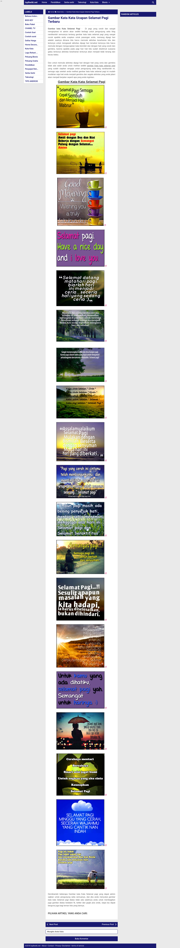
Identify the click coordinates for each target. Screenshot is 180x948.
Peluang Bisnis (31, 57)
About (44, 946)
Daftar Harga (30, 40)
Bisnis (106, 2)
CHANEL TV (30, 28)
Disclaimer (66, 946)
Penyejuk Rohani (32, 69)
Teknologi (82, 2)
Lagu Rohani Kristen (33, 53)
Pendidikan (55, 2)
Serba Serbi (30, 73)
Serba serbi (69, 2)
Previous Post (108, 924)
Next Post (53, 924)
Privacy (58, 946)
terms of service (78, 946)
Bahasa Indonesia (32, 16)
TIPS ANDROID (31, 81)
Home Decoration (32, 45)
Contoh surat (30, 36)
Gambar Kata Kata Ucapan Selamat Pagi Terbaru (78, 20)
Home (44, 2)
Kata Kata (94, 2)
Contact (51, 946)
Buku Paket (30, 24)
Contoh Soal (30, 32)
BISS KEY (29, 20)
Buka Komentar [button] (81, 939)
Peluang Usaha (31, 61)
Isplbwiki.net (31, 2)
